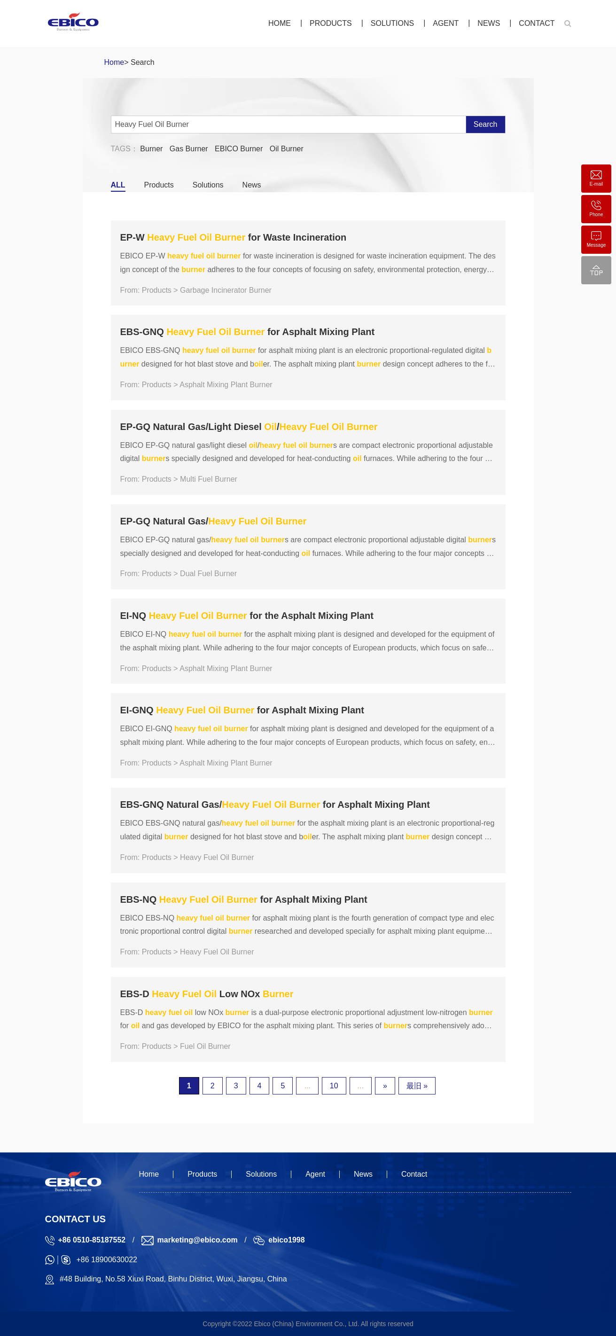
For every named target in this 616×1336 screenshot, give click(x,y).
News (488, 23)
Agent (446, 23)
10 (334, 1086)
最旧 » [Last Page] (417, 1086)
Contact (536, 23)
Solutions (392, 23)
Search (486, 124)
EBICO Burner (239, 149)
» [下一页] (385, 1086)
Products (331, 23)
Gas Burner (189, 149)
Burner (151, 149)
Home (279, 23)
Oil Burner (287, 149)
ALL (118, 185)
